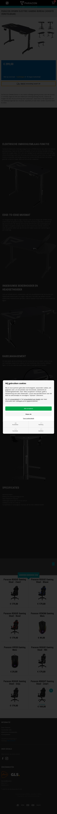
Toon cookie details (28, 418)
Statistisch (40, 431)
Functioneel (15, 431)
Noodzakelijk (15, 424)
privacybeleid (14, 399)
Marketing (41, 424)
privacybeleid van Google (32, 399)
